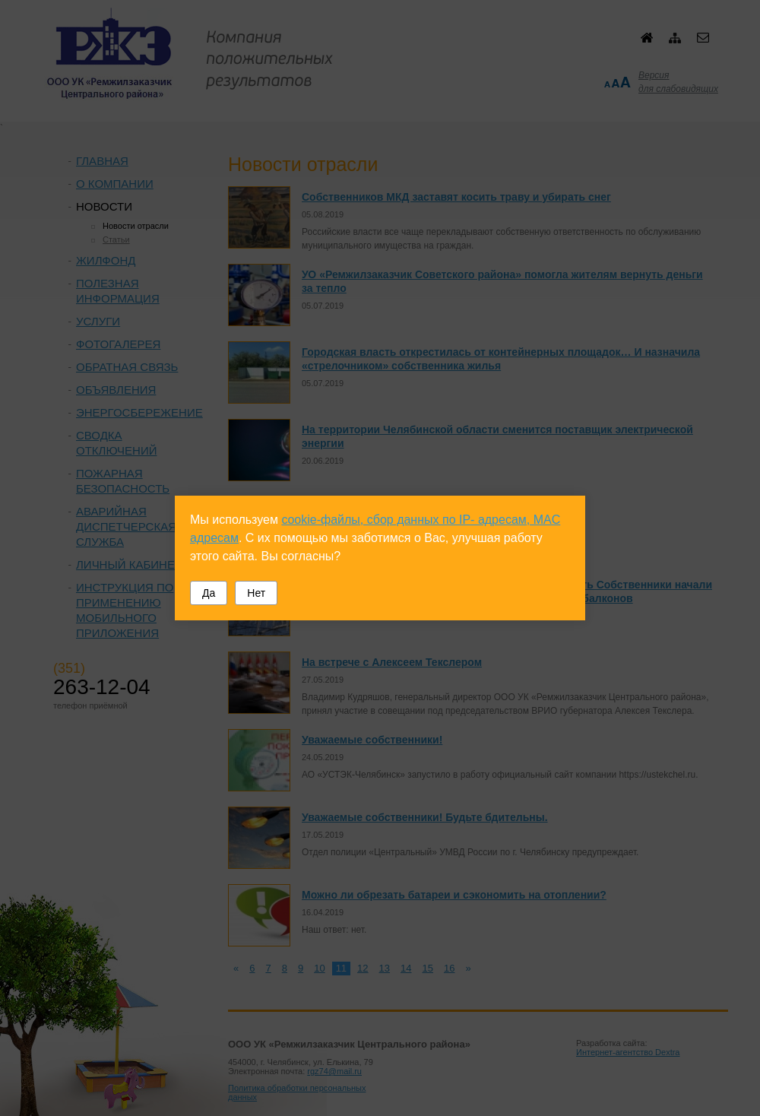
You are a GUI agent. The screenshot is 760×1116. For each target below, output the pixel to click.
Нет (256, 593)
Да (208, 593)
